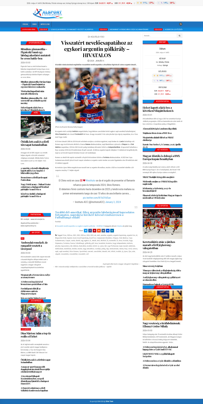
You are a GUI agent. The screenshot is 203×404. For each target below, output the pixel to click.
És (107, 240)
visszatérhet (73, 254)
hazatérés (102, 243)
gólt (92, 243)
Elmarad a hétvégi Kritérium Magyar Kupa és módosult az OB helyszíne (162, 196)
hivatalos (109, 243)
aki (95, 235)
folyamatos (59, 243)
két (71, 246)
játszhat (57, 246)
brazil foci (92, 238)
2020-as (69, 235)
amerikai (103, 235)
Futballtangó (80, 243)
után (133, 251)
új (122, 251)
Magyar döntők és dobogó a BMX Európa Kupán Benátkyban (161, 157)
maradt (125, 246)
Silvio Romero (74, 251)
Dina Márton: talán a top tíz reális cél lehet (36, 334)
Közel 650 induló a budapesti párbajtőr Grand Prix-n (33, 195)
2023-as (83, 235)
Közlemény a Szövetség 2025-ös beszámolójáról (157, 189)
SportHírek (83, 251)
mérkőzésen (59, 249)
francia (72, 243)
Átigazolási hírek (60, 238)
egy (82, 240)
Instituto (130, 243)
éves (120, 240)
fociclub (125, 240)
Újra (130, 251)
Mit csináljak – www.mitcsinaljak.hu (33, 219)
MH (22, 238)
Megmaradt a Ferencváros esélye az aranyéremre (35, 276)
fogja (131, 240)
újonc (126, 251)
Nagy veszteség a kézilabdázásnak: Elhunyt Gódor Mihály (161, 324)
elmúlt (94, 240)
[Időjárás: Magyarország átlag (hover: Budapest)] (155, 3)
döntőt (78, 240)
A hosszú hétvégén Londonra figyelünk (160, 128)
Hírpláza (120, 226)
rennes (121, 249)
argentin (110, 235)
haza (96, 243)
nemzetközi (90, 249)
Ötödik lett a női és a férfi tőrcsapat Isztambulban (35, 143)
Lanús (102, 246)
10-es (64, 235)
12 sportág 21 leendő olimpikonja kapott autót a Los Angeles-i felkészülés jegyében (35, 170)
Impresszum (45, 24)
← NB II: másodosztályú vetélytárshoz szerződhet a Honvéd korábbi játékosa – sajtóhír (82, 267)
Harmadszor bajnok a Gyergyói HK (158, 284)
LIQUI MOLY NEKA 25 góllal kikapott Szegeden (158, 355)
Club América (123, 238)
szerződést (97, 251)
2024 (88, 235)
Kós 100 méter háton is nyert (33, 298)
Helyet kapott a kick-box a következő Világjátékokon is (33, 108)
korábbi (89, 246)
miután (80, 249)
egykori (86, 240)
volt (87, 254)
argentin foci (131, 235)
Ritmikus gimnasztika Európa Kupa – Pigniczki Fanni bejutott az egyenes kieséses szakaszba (36, 84)
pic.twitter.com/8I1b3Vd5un (97, 197)
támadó (104, 251)
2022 (74, 235)
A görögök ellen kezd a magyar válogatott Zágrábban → (121, 264)
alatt (98, 235)
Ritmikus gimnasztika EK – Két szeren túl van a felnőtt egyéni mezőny (34, 100)
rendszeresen (114, 249)
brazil (75, 238)
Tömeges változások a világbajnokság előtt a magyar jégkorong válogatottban (162, 271)
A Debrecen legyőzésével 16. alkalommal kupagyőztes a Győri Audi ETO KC (160, 348)
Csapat (67, 240)
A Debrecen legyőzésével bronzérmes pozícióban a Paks (34, 283)
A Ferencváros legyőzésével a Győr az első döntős (161, 366)
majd (120, 246)
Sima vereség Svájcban (153, 266)
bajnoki (69, 238)
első (98, 240)
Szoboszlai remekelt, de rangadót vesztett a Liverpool (34, 245)
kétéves (75, 246)
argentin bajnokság (119, 235)
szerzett (90, 251)
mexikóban (67, 249)
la (98, 246)
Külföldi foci (97, 36)
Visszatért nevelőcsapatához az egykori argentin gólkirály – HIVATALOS (96, 48)
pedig (103, 249)
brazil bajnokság (82, 238)
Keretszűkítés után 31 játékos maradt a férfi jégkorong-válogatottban (159, 245)
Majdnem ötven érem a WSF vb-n (157, 133)
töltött (113, 251)
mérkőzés (132, 246)
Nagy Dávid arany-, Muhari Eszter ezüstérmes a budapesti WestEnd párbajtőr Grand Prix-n (36, 187)
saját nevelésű (64, 251)
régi (107, 249)
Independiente (121, 243)
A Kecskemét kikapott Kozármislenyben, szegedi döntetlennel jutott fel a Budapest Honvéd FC (35, 380)
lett (105, 246)
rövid (130, 249)
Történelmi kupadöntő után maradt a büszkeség (32, 92)
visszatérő (81, 254)
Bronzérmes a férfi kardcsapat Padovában (34, 178)
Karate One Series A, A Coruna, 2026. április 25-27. (162, 145)
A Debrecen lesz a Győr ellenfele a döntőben (162, 360)
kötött (95, 246)
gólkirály (87, 243)
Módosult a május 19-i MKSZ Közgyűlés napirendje (160, 182)
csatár (73, 240)
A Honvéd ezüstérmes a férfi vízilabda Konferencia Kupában (34, 389)
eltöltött (103, 240)
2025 (91, 235)
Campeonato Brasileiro (104, 238)
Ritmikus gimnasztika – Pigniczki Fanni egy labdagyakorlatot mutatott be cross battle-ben (35, 53)
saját (56, 251)
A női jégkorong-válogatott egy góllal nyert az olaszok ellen (161, 278)
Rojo (126, 249)
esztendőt (112, 240)
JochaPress (25, 329)
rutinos (135, 249)
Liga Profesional (112, 246)
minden (74, 249)
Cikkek (34, 24)
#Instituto (90, 180)
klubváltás (82, 246)
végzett (57, 254)
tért (109, 251)
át (136, 235)
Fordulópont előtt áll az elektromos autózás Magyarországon (31, 291)
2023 (78, 235)
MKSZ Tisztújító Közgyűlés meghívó (158, 177)
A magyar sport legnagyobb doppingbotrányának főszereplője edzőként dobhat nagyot (35, 369)
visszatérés (65, 254)
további (118, 251)
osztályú (98, 249)
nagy (84, 249)
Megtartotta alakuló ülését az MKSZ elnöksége (158, 138)
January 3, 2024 (113, 202)
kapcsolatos (65, 246)
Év (117, 240)
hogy (114, 243)
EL (90, 240)
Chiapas (115, 238)
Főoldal (25, 24)
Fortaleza (66, 243)
